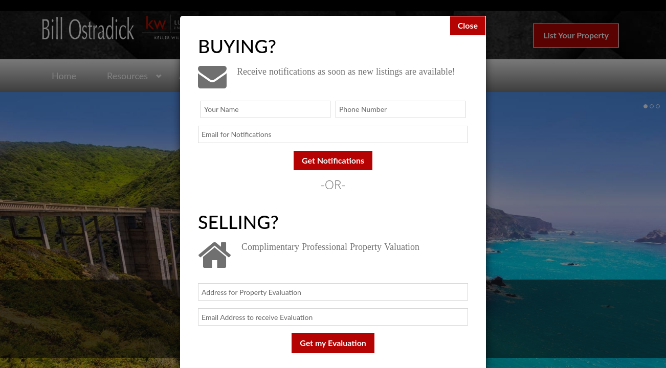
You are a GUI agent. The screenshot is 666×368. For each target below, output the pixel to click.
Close (468, 25)
